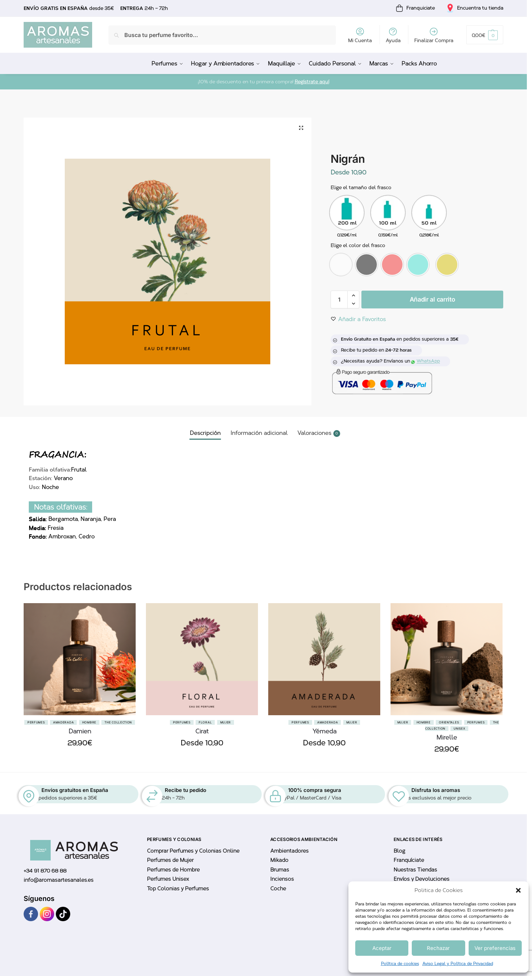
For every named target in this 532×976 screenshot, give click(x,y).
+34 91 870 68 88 (45, 871)
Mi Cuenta (360, 35)
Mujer (225, 722)
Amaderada (63, 722)
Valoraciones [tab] (318, 433)
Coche (278, 889)
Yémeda (324, 731)
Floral (205, 722)
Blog (399, 851)
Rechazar (438, 948)
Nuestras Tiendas (415, 870)
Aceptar (382, 948)
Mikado (279, 860)
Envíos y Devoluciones (421, 879)
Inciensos (282, 879)
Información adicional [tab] (259, 433)
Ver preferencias (495, 948)
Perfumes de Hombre (173, 870)
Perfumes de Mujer (170, 860)
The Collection (118, 722)
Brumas (279, 870)
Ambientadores (289, 851)
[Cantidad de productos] (339, 299)
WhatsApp (425, 361)
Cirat (202, 731)
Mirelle (446, 737)
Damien (80, 731)
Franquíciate (409, 860)
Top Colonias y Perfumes (178, 889)
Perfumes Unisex (168, 879)
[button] (518, 890)
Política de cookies (400, 963)
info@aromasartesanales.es (59, 880)
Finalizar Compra (433, 35)
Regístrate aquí (312, 82)
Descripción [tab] (205, 433)
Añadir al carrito (432, 299)
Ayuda (393, 35)
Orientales (449, 722)
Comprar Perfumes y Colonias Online (193, 851)
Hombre (89, 722)
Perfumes (36, 722)
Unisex (459, 728)
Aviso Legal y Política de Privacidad (457, 963)
